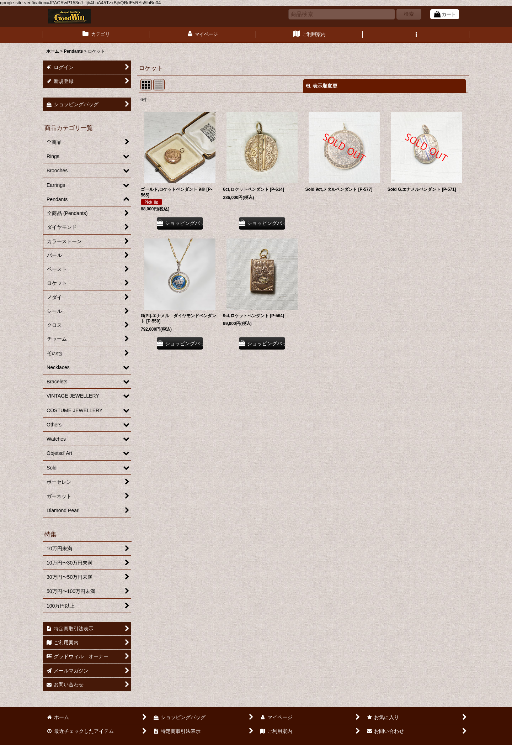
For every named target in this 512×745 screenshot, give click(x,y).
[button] (416, 35)
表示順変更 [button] (321, 86)
